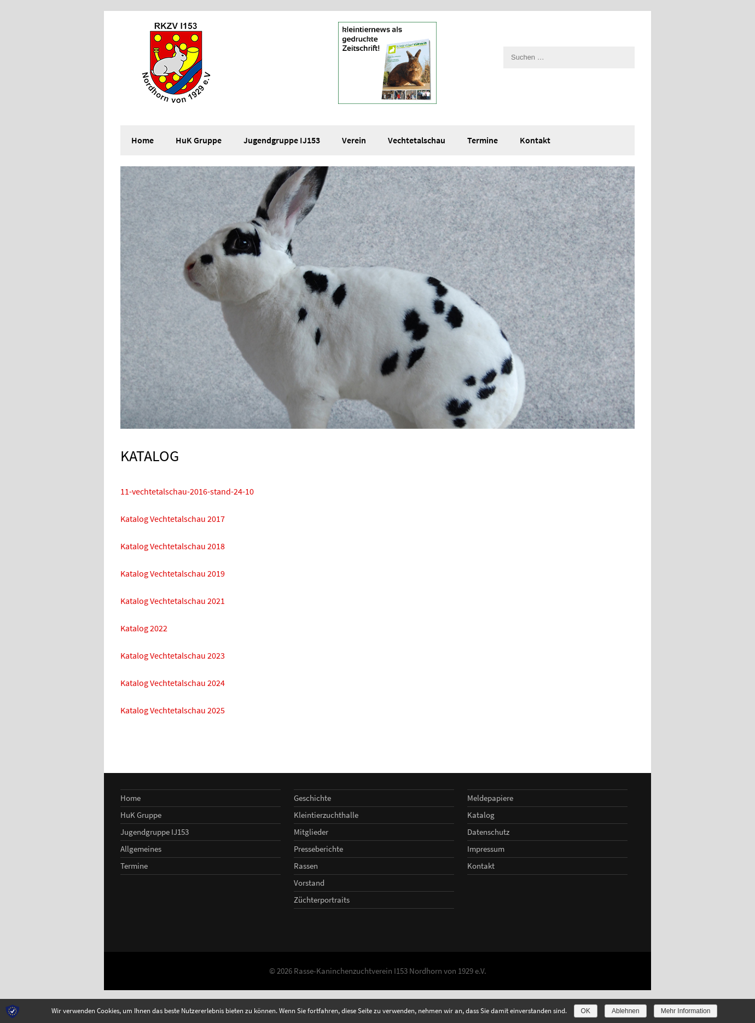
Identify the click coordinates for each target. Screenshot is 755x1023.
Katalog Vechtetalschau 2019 (172, 573)
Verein (354, 140)
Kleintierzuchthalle (326, 815)
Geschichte (312, 798)
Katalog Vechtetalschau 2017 (172, 518)
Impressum (485, 849)
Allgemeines (140, 849)
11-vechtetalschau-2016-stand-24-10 (187, 491)
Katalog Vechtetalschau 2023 (172, 655)
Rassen (306, 866)
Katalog (481, 815)
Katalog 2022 (143, 628)
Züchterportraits (322, 899)
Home (142, 140)
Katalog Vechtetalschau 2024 (172, 682)
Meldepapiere (490, 798)
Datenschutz (488, 832)
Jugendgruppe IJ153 (281, 140)
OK (585, 1011)
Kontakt (535, 140)
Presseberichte (318, 849)
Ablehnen (626, 1011)
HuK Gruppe (199, 140)
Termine (482, 140)
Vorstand (309, 882)
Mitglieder (311, 832)
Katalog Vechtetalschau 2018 (172, 545)
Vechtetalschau (416, 140)
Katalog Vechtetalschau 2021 (172, 600)
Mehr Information (686, 1011)
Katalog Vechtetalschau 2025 (172, 710)
